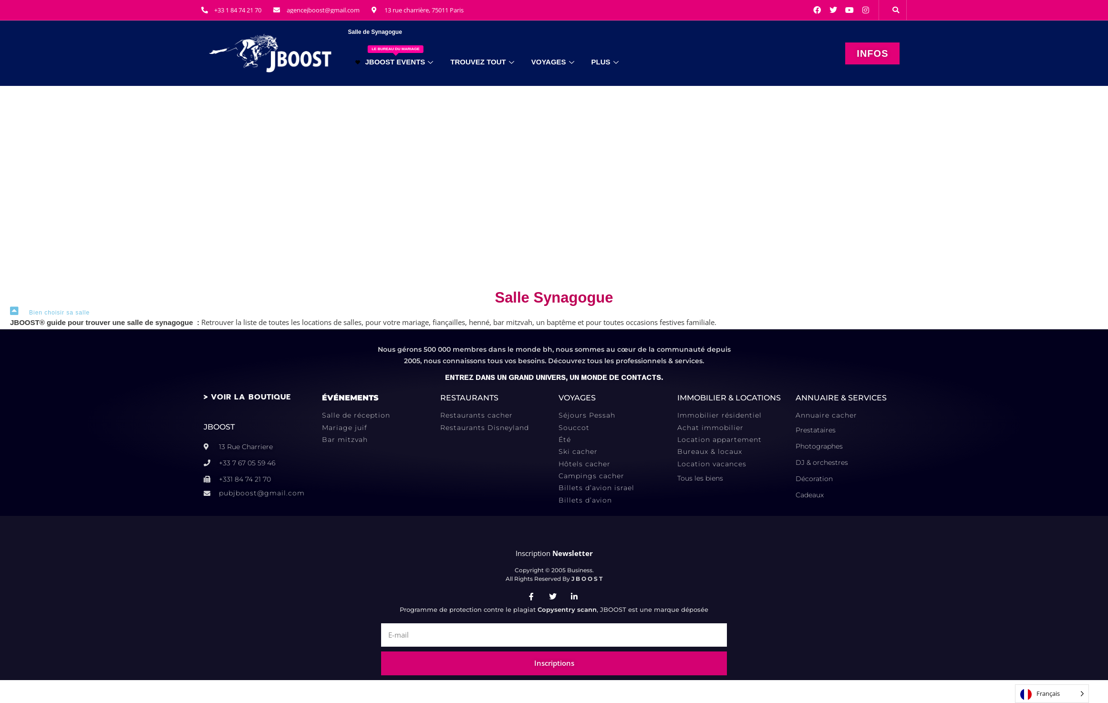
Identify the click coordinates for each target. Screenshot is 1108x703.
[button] (895, 10)
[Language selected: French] (1052, 693)
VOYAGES (552, 62)
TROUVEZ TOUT (482, 62)
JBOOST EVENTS (394, 55)
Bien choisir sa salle (59, 312)
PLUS (605, 62)
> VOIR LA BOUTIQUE (247, 397)
